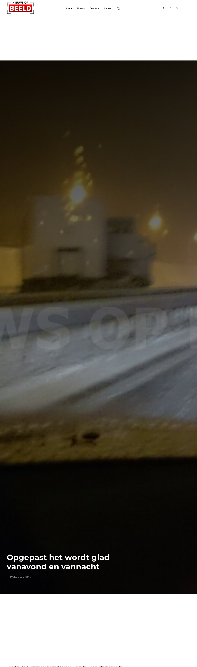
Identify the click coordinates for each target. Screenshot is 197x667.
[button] (118, 8)
